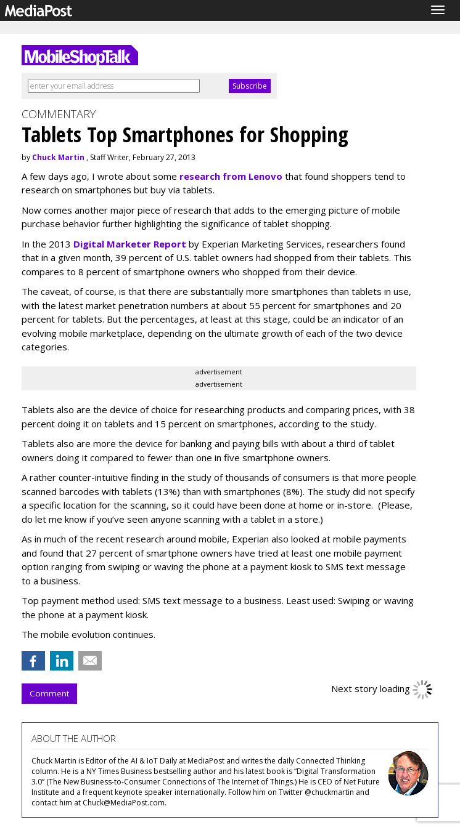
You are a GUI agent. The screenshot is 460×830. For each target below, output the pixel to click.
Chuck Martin (58, 157)
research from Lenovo (230, 176)
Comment (49, 693)
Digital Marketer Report (129, 244)
